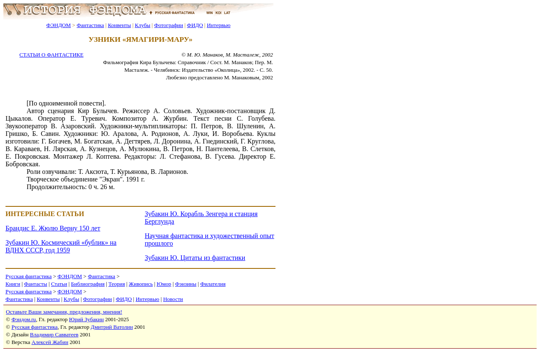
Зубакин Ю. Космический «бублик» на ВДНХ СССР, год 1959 (60, 246)
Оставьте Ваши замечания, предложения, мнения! (64, 312)
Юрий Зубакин (86, 319)
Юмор (164, 284)
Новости (173, 299)
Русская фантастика (28, 276)
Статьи (59, 284)
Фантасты (35, 284)
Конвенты (119, 25)
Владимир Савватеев (54, 334)
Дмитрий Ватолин (112, 327)
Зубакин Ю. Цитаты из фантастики (195, 257)
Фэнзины (186, 284)
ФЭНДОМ (58, 25)
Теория (116, 284)
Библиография (88, 284)
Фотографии (168, 25)
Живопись (141, 284)
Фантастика (90, 25)
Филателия (213, 284)
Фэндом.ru (23, 319)
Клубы (142, 25)
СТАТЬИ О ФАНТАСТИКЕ (51, 54)
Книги (12, 284)
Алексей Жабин (50, 342)
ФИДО (195, 25)
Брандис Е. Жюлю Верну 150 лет (52, 228)
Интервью (218, 25)
